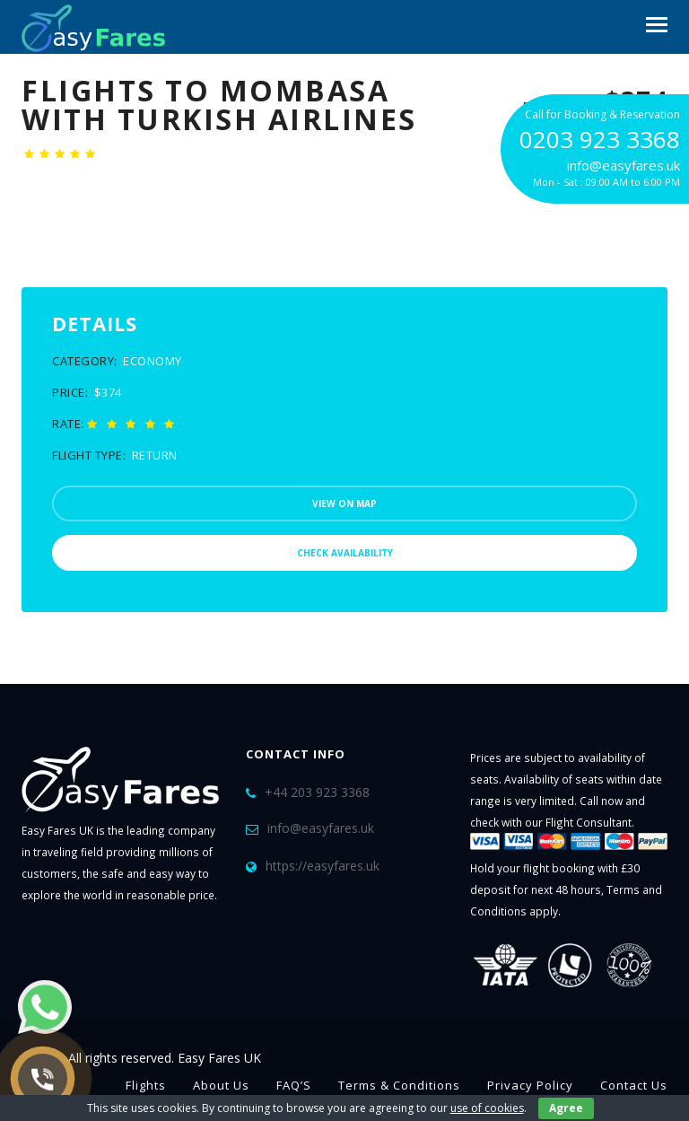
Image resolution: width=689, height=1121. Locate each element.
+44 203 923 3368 (317, 792)
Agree (566, 1108)
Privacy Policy (530, 1085)
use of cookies (487, 1108)
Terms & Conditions (399, 1085)
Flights (146, 1085)
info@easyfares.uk (320, 827)
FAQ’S (293, 1085)
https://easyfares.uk (322, 865)
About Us (221, 1085)
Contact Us (633, 1085)
